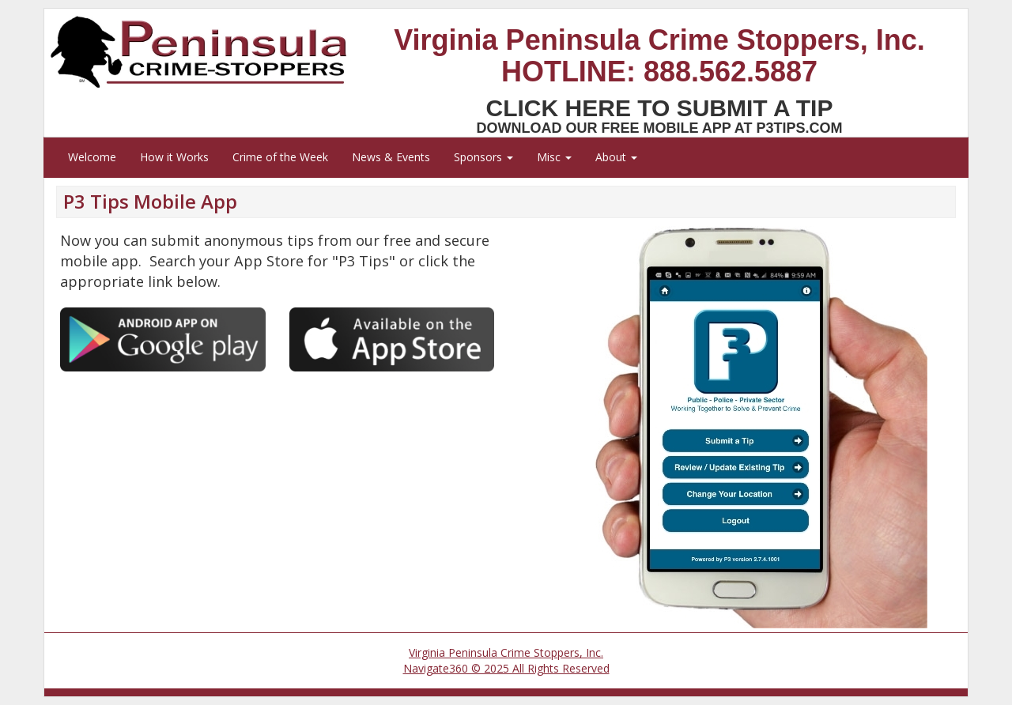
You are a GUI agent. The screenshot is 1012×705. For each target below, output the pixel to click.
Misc (554, 156)
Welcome (92, 156)
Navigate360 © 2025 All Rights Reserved (506, 668)
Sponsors (483, 156)
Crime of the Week (280, 156)
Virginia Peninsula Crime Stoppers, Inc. (506, 652)
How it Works (174, 156)
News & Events (391, 156)
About (616, 156)
